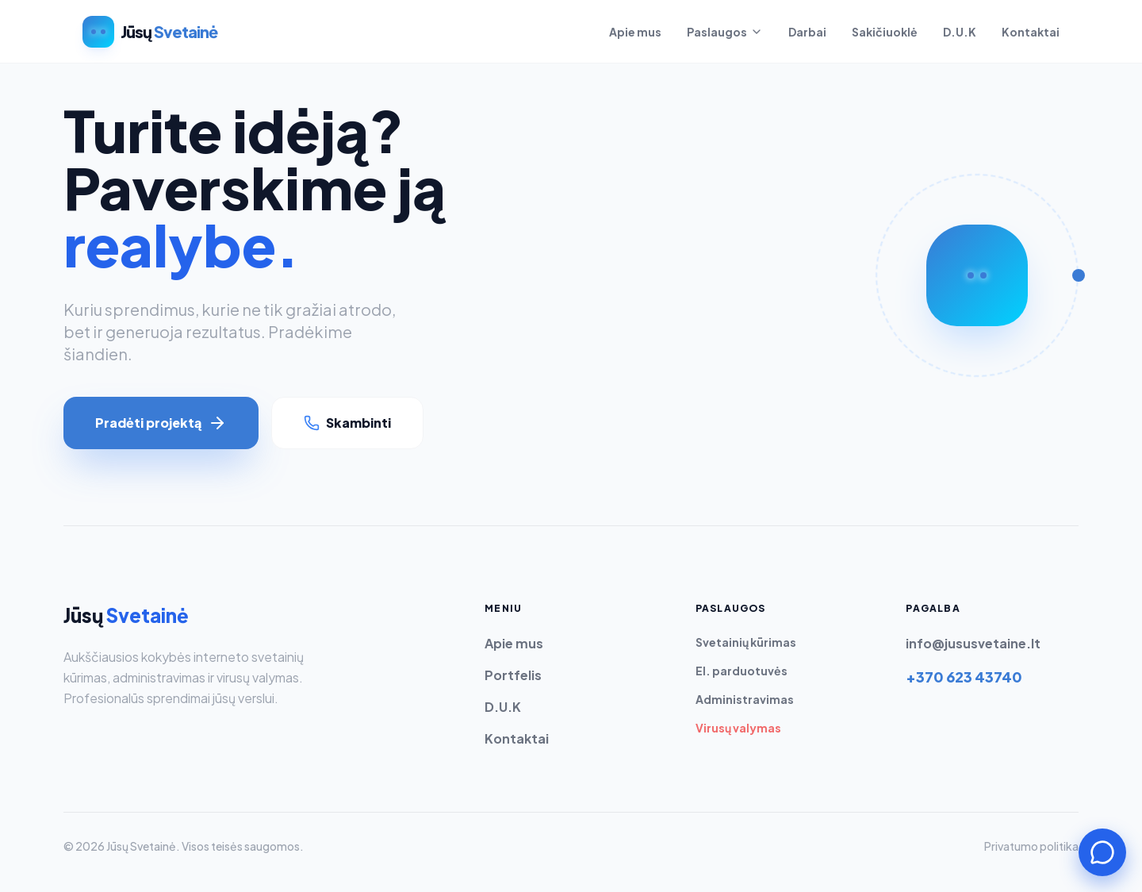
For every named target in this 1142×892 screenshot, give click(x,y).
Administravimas (745, 699)
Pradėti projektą (161, 423)
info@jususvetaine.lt (973, 643)
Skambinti (347, 422)
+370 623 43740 (964, 676)
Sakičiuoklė (885, 32)
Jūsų (126, 615)
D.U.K (959, 32)
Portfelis (513, 675)
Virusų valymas (738, 728)
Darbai (807, 32)
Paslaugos (725, 32)
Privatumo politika (1031, 846)
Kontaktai (1031, 32)
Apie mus (635, 32)
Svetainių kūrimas (746, 642)
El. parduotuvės (742, 670)
